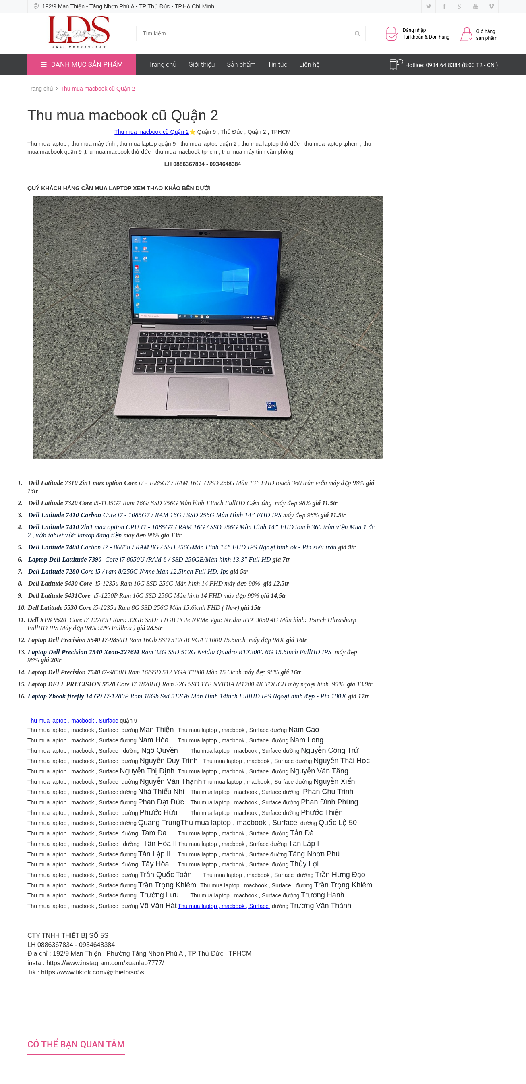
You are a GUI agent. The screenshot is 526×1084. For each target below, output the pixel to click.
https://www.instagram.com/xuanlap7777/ (105, 963)
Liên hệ (309, 64)
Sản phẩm (241, 64)
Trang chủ (162, 64)
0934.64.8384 (444, 65)
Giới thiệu (201, 64)
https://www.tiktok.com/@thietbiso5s (92, 972)
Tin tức (278, 64)
